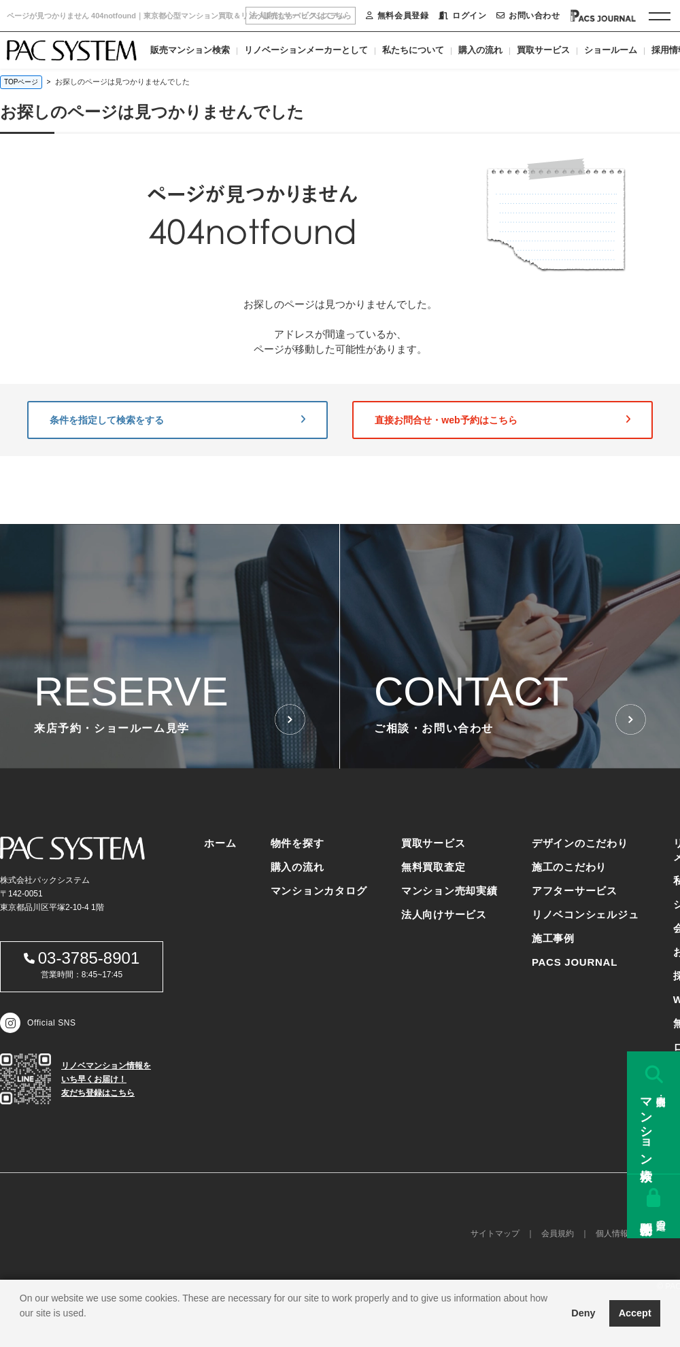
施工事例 (553, 938)
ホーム (220, 843)
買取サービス (543, 50)
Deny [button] (583, 1313)
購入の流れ (480, 50)
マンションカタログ (319, 890)
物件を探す (297, 843)
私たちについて (413, 50)
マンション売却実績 (449, 890)
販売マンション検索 (190, 50)
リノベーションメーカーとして (306, 50)
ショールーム (610, 50)
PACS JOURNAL (574, 962)
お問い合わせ (528, 15)
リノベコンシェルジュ (585, 914)
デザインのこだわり (580, 843)
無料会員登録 (397, 15)
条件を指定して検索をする (177, 420)
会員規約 (557, 1233)
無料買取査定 (433, 867)
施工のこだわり (569, 867)
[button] (22, 1330)
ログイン (462, 15)
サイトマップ (495, 1233)
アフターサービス (574, 890)
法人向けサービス (444, 914)
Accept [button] (635, 1313)
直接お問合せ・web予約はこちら (502, 420)
